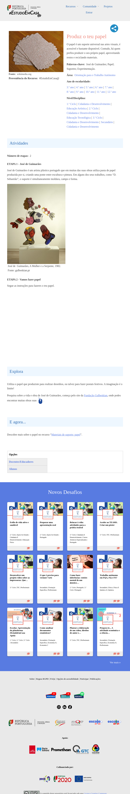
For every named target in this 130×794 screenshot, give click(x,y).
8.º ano (70, 91)
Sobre (31, 679)
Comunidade (90, 6)
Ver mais (114, 662)
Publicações (95, 679)
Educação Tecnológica (79, 117)
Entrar (89, 12)
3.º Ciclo (97, 117)
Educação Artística (77, 108)
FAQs (52, 679)
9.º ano (80, 91)
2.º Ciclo (93, 108)
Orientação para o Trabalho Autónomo (94, 75)
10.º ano (90, 91)
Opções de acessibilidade (68, 679)
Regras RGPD (42, 679)
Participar (84, 679)
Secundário (107, 122)
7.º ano (108, 87)
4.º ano (80, 87)
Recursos (71, 6)
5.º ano (89, 87)
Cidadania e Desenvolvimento (94, 104)
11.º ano (101, 91)
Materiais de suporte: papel (65, 434)
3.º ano (70, 87)
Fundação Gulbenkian (95, 395)
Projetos (108, 6)
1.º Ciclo (71, 104)
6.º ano (99, 87)
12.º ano (111, 91)
